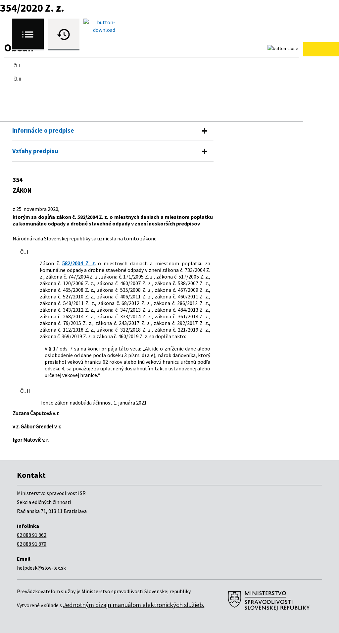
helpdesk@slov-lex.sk (41, 567)
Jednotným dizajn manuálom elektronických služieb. (133, 605)
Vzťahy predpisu (35, 151)
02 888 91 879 (31, 543)
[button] (282, 47)
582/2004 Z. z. (78, 263)
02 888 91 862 (31, 535)
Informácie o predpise (43, 130)
